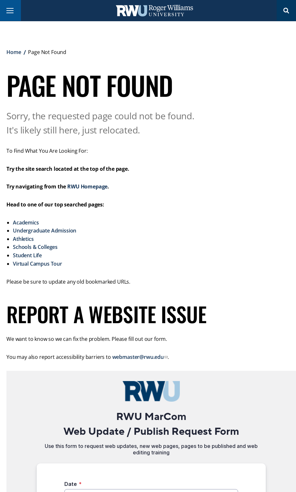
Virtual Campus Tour (37, 263)
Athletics (23, 238)
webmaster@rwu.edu (138, 356)
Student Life (27, 255)
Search (286, 10)
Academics (26, 222)
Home (13, 52)
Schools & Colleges (35, 247)
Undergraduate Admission (44, 230)
